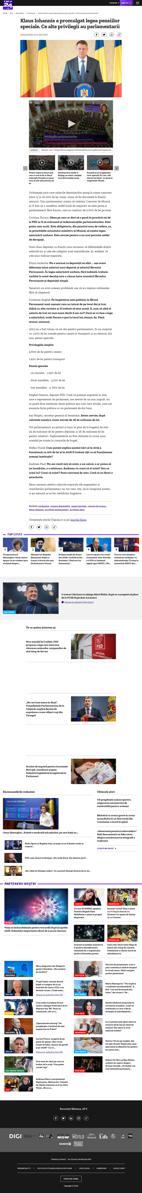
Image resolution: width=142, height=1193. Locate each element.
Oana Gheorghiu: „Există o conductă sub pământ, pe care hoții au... (40, 832)
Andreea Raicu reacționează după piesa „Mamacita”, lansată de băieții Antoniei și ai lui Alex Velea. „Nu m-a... (52, 1083)
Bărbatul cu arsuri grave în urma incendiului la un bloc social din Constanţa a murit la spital (116, 818)
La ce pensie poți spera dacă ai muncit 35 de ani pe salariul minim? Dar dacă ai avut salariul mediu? (120, 1026)
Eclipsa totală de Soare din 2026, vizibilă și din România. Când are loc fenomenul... (70, 559)
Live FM (113, 3)
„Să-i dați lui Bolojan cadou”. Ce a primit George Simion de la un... (58, 870)
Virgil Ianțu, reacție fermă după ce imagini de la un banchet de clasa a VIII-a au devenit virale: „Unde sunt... (50, 986)
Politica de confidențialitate (79, 1159)
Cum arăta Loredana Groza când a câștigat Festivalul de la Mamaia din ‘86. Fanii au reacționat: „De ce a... (51, 1007)
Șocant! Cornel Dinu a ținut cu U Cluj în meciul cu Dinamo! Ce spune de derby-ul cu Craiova (121, 913)
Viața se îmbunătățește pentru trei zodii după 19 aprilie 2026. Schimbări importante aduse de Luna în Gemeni (36, 929)
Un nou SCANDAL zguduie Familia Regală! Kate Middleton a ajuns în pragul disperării (88, 913)
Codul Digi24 (84, 1168)
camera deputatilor (61, 506)
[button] (71, 123)
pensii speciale (79, 506)
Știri (11, 13)
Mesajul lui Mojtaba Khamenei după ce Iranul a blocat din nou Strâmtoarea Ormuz (42, 559)
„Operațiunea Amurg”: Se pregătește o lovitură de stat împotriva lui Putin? (50, 1026)
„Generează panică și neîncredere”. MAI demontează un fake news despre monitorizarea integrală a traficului (117, 835)
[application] (71, 124)
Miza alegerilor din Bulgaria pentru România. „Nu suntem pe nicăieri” (51, 969)
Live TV (124, 3)
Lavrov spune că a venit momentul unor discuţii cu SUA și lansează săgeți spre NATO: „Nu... (98, 559)
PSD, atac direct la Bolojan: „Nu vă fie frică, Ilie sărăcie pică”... (56, 857)
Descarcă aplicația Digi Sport (79, 602)
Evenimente (31, 13)
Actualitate (20, 13)
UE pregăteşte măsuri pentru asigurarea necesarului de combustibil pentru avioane (114, 803)
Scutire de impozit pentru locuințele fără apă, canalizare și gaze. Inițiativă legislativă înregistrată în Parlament (47, 771)
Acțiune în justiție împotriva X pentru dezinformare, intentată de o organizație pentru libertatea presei (88, 949)
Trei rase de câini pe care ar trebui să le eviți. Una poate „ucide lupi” (50, 1064)
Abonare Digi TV (23, 1168)
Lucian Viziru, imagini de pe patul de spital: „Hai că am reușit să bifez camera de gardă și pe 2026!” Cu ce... (52, 1043)
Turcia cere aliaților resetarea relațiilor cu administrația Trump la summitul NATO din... (126, 559)
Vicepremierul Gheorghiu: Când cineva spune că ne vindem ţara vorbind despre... (15, 559)
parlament (44, 506)
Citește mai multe (105, 848)
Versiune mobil (71, 1178)
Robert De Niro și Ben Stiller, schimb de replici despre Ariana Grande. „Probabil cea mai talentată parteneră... (120, 1064)
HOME (5, 13)
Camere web (101, 1168)
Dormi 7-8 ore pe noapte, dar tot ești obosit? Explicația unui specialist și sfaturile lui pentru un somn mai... (121, 1045)
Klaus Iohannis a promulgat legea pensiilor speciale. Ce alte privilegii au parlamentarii (68, 13)
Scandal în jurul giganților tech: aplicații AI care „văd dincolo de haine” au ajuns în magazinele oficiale (100, 176)
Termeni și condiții (58, 1159)
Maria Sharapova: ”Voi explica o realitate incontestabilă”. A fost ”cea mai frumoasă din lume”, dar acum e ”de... (120, 988)
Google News (78, 519)
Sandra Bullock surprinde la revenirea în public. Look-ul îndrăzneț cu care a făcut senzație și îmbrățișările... (119, 1007)
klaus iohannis (36, 509)
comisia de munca (97, 506)
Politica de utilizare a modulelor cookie (54, 1168)
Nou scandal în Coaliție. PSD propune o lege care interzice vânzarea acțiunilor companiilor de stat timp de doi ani (46, 646)
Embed (34, 149)
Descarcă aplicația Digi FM (49, 994)
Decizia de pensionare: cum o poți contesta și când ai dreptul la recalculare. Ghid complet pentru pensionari (121, 969)
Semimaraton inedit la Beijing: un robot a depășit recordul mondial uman (70, 175)
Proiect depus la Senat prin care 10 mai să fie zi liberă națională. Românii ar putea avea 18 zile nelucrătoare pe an (41, 178)
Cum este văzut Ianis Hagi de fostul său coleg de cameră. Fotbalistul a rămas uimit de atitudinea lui (122, 949)
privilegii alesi (77, 509)
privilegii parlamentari (57, 509)
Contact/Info (119, 1168)
